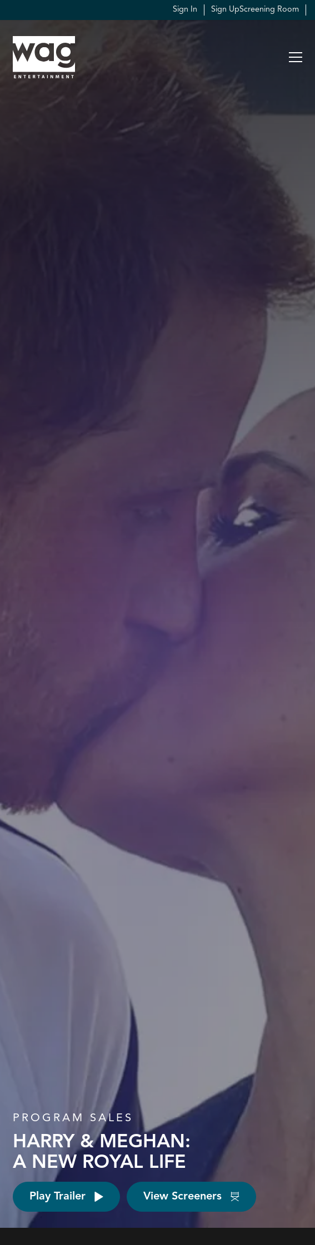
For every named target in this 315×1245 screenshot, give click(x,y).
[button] (295, 57)
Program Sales (73, 1118)
